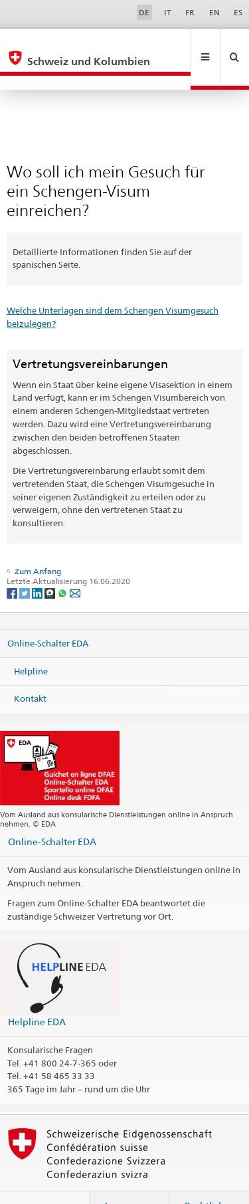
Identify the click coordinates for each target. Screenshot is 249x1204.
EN (214, 12)
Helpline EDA (37, 993)
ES (238, 12)
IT (167, 12)
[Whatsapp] (63, 564)
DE (144, 12)
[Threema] (50, 564)
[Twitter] (25, 564)
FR (190, 12)
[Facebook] (13, 564)
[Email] (75, 564)
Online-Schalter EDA (47, 614)
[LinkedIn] (38, 564)
